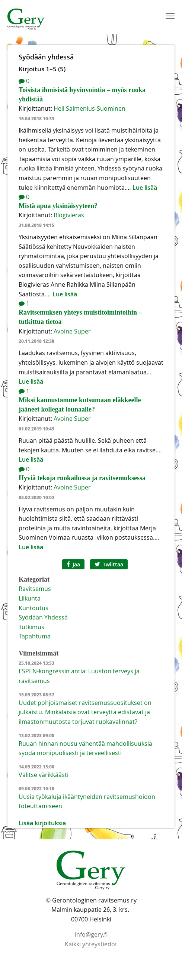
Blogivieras (69, 215)
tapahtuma (35, 636)
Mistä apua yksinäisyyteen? (58, 205)
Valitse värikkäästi (43, 775)
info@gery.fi (91, 934)
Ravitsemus (35, 589)
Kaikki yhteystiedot (91, 944)
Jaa (73, 564)
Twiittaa (109, 564)
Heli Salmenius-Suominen (89, 108)
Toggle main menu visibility (171, 14)
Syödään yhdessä (43, 617)
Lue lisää (144, 187)
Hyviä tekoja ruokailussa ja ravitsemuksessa (82, 478)
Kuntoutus (33, 608)
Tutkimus (31, 627)
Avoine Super (72, 331)
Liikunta (30, 598)
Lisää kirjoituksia (42, 823)
